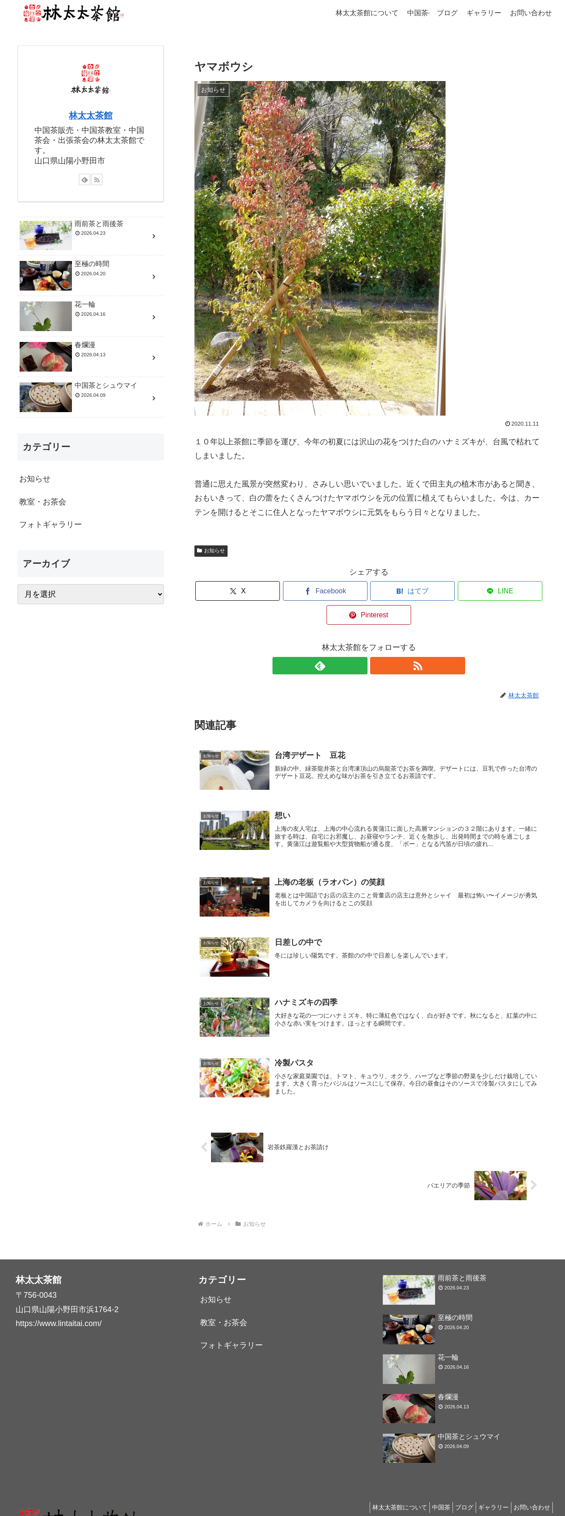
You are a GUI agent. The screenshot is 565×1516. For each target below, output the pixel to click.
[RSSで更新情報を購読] (379, 641)
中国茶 (426, 1489)
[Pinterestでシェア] (486, 591)
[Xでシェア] (251, 591)
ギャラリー (487, 1489)
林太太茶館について (380, 1489)
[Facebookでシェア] (310, 591)
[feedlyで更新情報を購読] (359, 641)
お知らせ (211, 551)
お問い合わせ (529, 1489)
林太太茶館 (90, 115)
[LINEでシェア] (427, 591)
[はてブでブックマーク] (369, 591)
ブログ (453, 1489)
